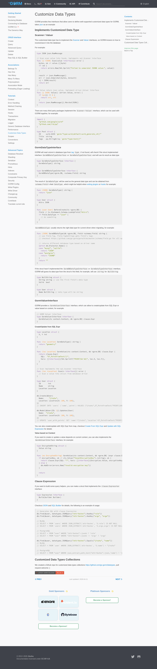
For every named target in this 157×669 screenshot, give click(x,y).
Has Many (12, 75)
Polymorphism (13, 82)
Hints (10, 167)
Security (11, 181)
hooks (103, 184)
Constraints (12, 174)
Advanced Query (14, 48)
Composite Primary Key (17, 177)
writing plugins (92, 184)
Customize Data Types (17, 133)
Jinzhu (31, 656)
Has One (11, 72)
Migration (11, 120)
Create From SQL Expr (94, 426)
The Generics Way (15, 30)
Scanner (76, 40)
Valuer (86, 40)
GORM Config (13, 184)
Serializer (12, 161)
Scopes (11, 136)
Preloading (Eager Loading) (19, 89)
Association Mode (15, 85)
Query (10, 44)
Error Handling (14, 103)
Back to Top (128, 50)
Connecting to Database (17, 24)
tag (72, 152)
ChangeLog (12, 194)
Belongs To (12, 69)
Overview (12, 17)
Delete (10, 54)
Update (11, 51)
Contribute (84, 4)
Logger (11, 123)
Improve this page (131, 48)
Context (11, 99)
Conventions (13, 140)
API (72, 4)
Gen (48, 4)
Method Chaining (15, 106)
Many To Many (14, 79)
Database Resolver (15, 154)
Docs (28, 4)
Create (10, 41)
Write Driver (12, 191)
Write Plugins (13, 187)
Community (60, 4)
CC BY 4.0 (45, 659)
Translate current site (16, 204)
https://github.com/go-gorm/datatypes (100, 565)
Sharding (11, 157)
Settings (11, 143)
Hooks (10, 113)
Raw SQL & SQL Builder (17, 58)
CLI (38, 4)
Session (11, 110)
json (41, 25)
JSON (45, 505)
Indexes (11, 171)
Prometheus (13, 164)
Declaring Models (15, 20)
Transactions (13, 116)
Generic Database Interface (19, 126)
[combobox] (110, 4)
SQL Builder (56, 505)
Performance (13, 130)
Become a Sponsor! (58, 626)
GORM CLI (13, 27)
